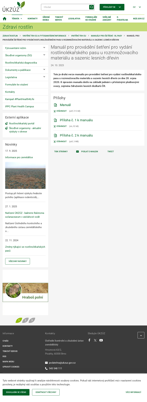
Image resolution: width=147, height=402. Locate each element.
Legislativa (74, 19)
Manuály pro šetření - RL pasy (106, 36)
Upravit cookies (11, 367)
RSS (4, 356)
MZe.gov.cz (138, 19)
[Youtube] (101, 341)
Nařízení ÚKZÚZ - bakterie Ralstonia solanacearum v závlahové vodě (24, 215)
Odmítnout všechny (45, 392)
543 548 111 (53, 368)
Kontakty (32, 19)
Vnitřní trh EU (78, 36)
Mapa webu (8, 362)
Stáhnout (60, 111)
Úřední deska (46, 18)
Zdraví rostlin (10, 36)
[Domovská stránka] (5, 19)
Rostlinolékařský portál (21, 123)
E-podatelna (122, 18)
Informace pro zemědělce (19, 157)
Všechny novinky (18, 261)
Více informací (133, 392)
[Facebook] (89, 341)
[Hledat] (67, 7)
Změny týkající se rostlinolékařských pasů (25, 248)
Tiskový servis (59, 18)
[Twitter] (95, 341)
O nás (5, 341)
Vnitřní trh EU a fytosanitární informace (44, 36)
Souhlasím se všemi (16, 392)
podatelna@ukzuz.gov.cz (60, 362)
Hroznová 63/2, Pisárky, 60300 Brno (55, 351)
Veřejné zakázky (107, 18)
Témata (15, 19)
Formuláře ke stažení (91, 18)
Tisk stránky (61, 151)
